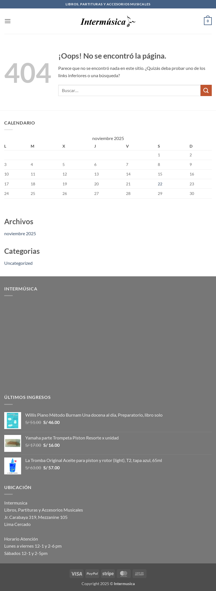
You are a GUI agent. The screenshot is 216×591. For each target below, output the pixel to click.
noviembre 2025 (20, 233)
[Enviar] (206, 90)
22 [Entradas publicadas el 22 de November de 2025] (160, 183)
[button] (7, 21)
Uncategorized (18, 263)
